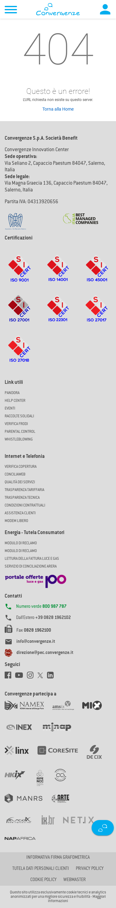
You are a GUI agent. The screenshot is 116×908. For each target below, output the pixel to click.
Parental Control (20, 432)
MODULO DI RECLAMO (21, 543)
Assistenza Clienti (20, 513)
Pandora (12, 393)
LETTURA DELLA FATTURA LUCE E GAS (32, 559)
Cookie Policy (43, 880)
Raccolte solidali (19, 416)
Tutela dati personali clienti (40, 869)
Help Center (15, 401)
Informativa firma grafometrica (58, 858)
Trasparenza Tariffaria (24, 490)
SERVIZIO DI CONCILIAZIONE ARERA (31, 566)
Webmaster (74, 880)
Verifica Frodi (16, 424)
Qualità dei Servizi (20, 482)
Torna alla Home (58, 109)
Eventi (10, 408)
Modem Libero (16, 521)
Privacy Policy (90, 869)
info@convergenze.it (35, 642)
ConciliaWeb (15, 474)
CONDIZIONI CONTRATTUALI (25, 505)
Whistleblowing (19, 439)
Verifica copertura (21, 467)
